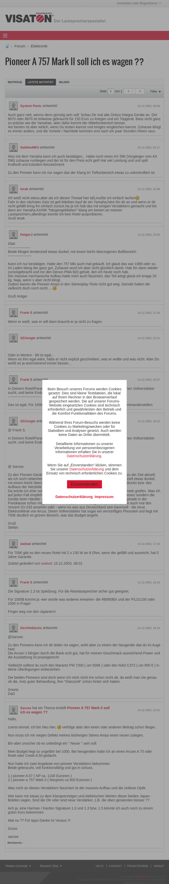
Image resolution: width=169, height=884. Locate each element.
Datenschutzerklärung (84, 456)
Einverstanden (84, 484)
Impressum (104, 497)
